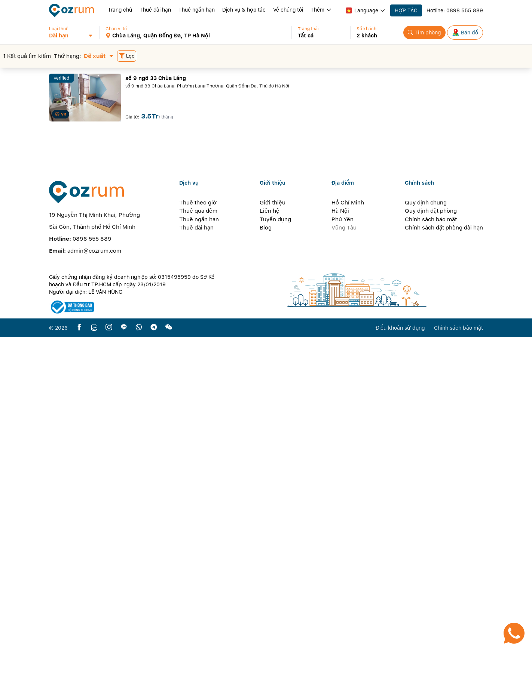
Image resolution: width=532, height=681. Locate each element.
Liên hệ (269, 554)
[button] (74, 32)
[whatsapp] (138, 671)
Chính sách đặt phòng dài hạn (444, 571)
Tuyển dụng (275, 563)
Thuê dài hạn (155, 10)
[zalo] (94, 671)
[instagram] (109, 671)
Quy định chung (426, 546)
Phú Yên (342, 563)
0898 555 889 (464, 10)
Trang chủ (120, 10)
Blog (266, 571)
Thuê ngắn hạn (196, 10)
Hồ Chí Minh (347, 546)
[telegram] (153, 671)
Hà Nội (340, 554)
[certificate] (136, 651)
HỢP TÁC (406, 10)
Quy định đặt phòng (431, 554)
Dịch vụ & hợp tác (244, 10)
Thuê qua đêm (198, 554)
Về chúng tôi (288, 10)
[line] (123, 671)
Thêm (321, 10)
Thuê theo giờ (198, 546)
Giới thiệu (272, 546)
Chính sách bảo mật (431, 563)
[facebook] (79, 671)
